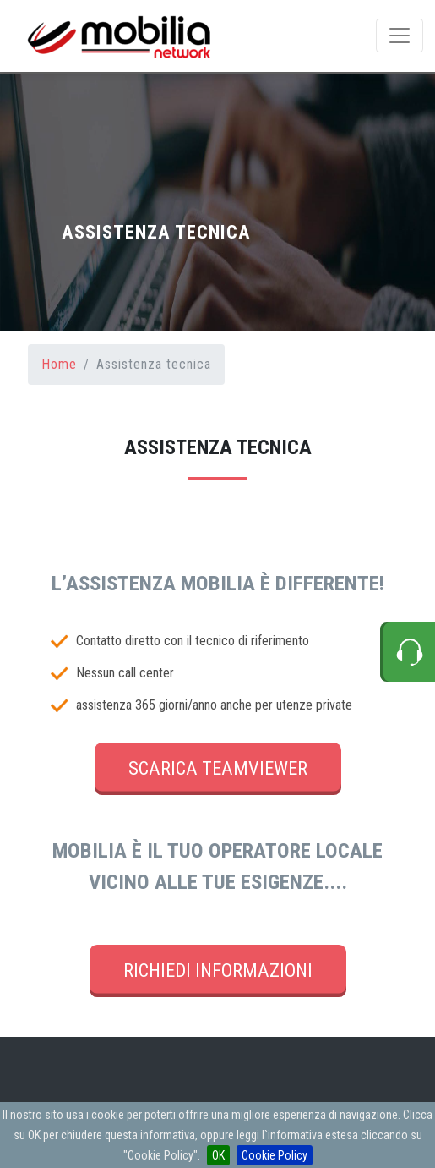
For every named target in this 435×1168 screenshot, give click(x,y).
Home (59, 364)
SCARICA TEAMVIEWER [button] (217, 768)
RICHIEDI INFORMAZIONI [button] (218, 970)
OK (218, 1155)
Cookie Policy (274, 1155)
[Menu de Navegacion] (399, 35)
